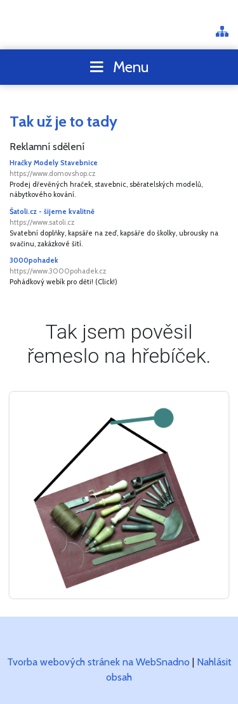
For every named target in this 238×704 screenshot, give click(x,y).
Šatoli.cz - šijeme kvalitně (119, 217)
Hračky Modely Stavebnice (119, 168)
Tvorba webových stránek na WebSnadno (98, 662)
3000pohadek (119, 266)
